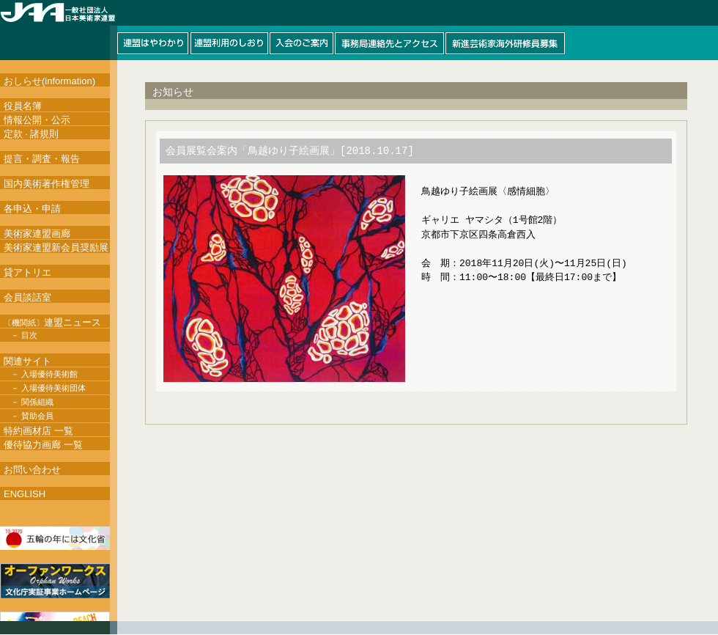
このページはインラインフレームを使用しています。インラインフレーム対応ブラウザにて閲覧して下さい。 (359, 30)
